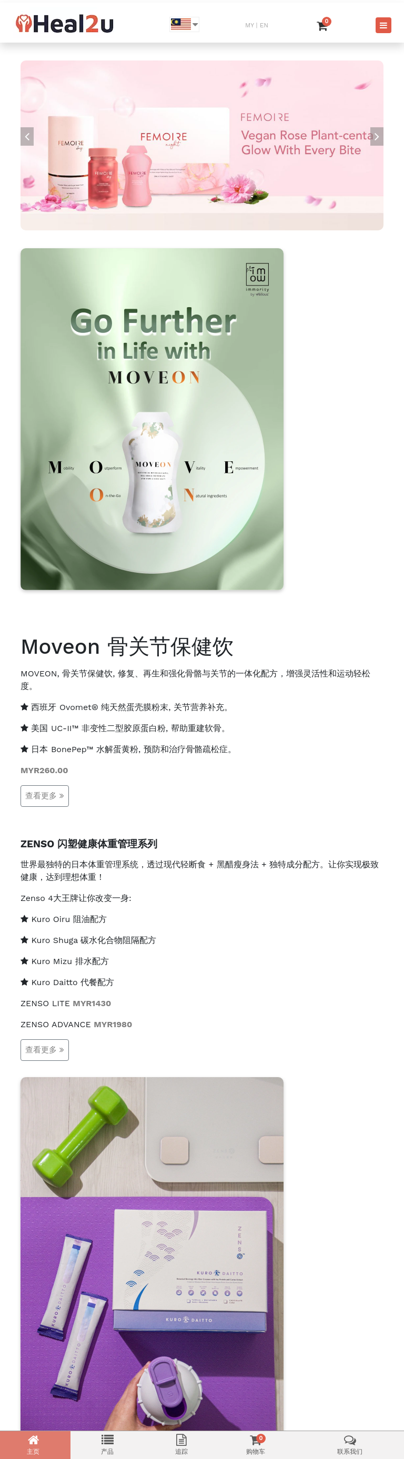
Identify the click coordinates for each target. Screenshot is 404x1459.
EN (264, 25)
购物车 (255, 1444)
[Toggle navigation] (383, 25)
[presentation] (27, 136)
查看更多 (44, 796)
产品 (107, 1444)
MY (249, 25)
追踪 (181, 1444)
